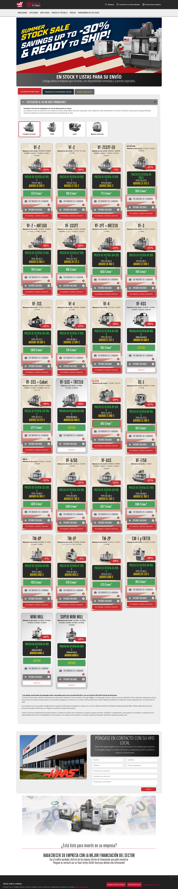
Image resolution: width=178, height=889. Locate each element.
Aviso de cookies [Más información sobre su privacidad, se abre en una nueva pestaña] (82, 887)
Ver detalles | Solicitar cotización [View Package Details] (36, 216)
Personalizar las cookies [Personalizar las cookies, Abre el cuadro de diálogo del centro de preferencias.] (151, 884)
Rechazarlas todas (134, 884)
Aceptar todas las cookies (116, 884)
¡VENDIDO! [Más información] (141, 370)
